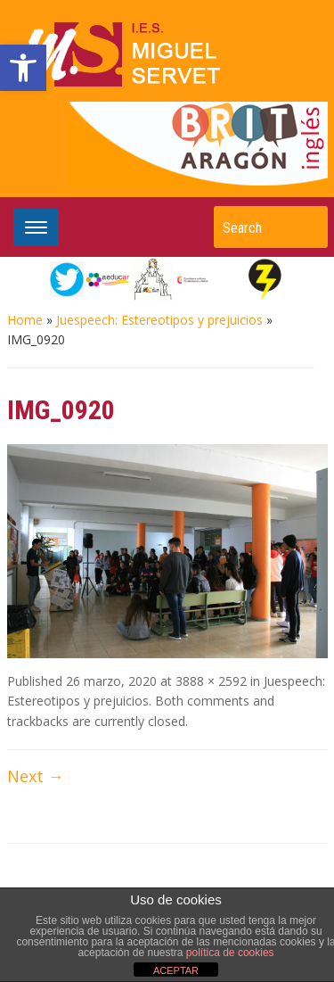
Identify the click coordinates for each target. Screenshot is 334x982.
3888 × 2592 (211, 681)
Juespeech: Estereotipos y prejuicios (159, 319)
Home (25, 319)
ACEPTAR (176, 970)
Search (305, 227)
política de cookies (230, 952)
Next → (35, 776)
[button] (23, 68)
